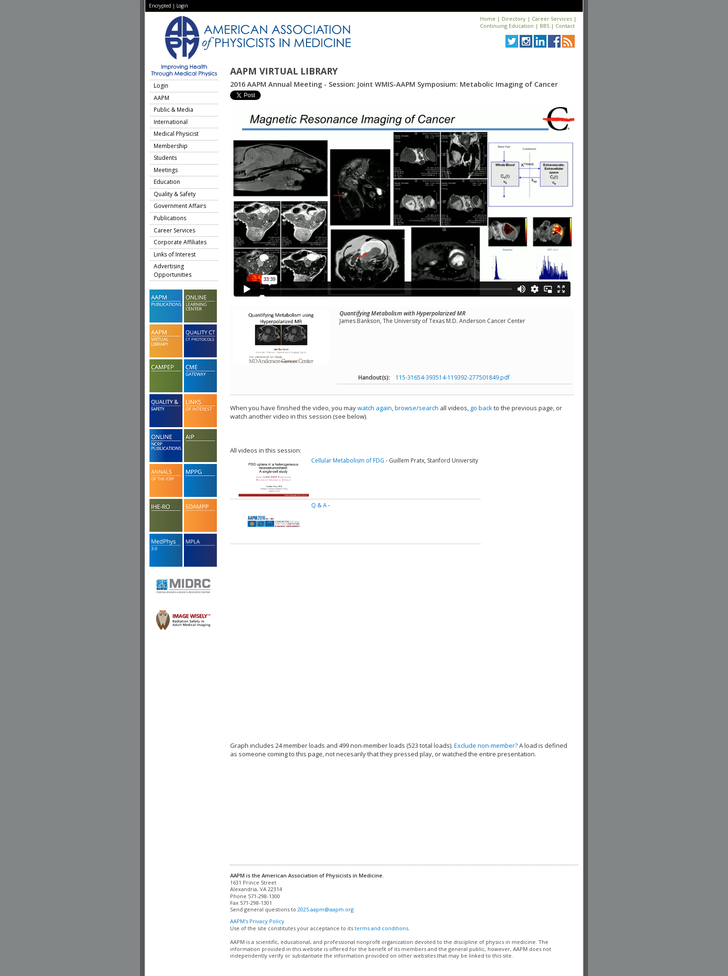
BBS (544, 25)
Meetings (166, 170)
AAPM (161, 98)
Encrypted (160, 5)
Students (165, 158)
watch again (374, 408)
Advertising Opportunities (172, 270)
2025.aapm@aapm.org (326, 909)
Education (167, 182)
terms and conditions (381, 928)
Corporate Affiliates (180, 242)
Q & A (319, 505)
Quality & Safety (175, 194)
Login (182, 5)
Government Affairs (180, 206)
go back (481, 408)
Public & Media (173, 110)
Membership (171, 146)
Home (488, 18)
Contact (565, 25)
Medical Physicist (176, 134)
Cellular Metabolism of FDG (347, 460)
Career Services (552, 18)
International (171, 122)
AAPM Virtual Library (284, 71)
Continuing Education (507, 25)
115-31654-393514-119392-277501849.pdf (453, 377)
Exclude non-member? (486, 745)
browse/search (416, 408)
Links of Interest (175, 254)
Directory (514, 18)
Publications (170, 218)
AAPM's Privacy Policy (257, 921)
